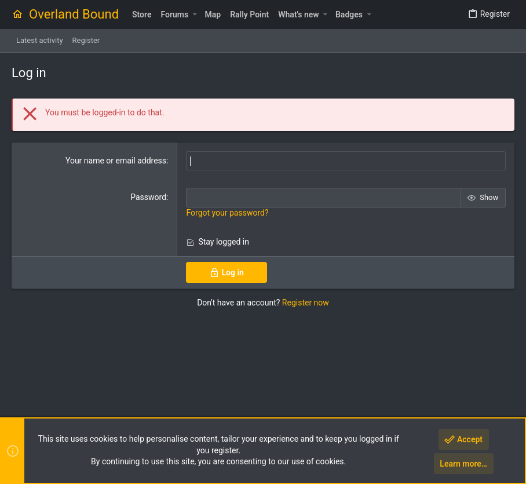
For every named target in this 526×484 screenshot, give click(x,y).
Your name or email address (115, 160)
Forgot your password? (227, 212)
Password (148, 197)
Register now (305, 302)
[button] (194, 14)
